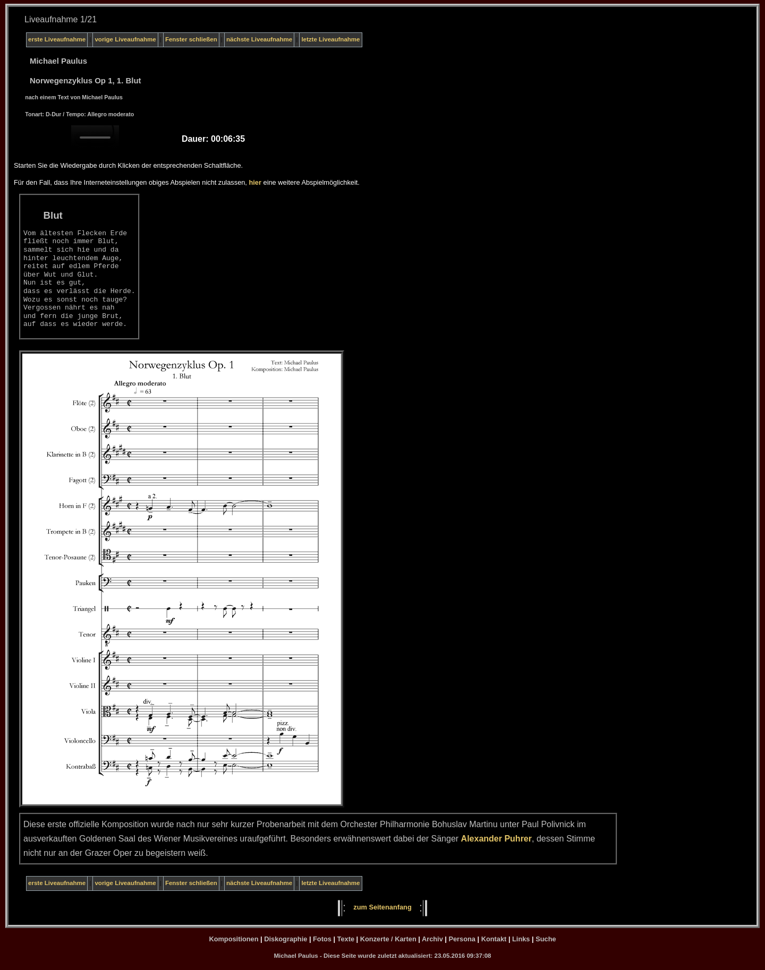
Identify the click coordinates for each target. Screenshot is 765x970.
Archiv (432, 939)
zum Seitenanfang (382, 907)
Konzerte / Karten (388, 939)
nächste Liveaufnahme (259, 39)
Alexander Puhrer (496, 838)
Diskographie (285, 939)
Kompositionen (233, 939)
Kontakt (494, 939)
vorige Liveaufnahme (125, 39)
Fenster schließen (191, 39)
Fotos (322, 939)
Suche (546, 939)
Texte (345, 939)
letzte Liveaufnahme (330, 39)
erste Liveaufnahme (57, 39)
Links (521, 939)
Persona (461, 939)
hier (255, 182)
